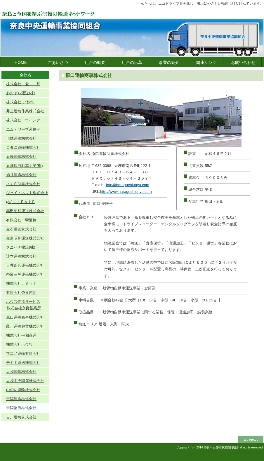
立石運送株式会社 (21, 229)
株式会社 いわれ (20, 102)
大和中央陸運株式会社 (25, 380)
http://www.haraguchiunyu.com (126, 191)
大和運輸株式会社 (21, 371)
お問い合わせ (243, 62)
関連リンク (206, 62)
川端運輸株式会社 (21, 138)
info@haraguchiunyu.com (127, 185)
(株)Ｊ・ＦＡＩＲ (20, 202)
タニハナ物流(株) (20, 247)
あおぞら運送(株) (20, 93)
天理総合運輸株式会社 (25, 265)
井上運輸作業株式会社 (25, 111)
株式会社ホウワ (19, 344)
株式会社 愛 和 (23, 84)
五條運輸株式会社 (21, 156)
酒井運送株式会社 (21, 174)
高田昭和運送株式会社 (25, 211)
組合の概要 (95, 62)
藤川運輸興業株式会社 (25, 326)
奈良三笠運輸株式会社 (25, 274)
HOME (21, 62)
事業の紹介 (169, 62)
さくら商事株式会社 (23, 183)
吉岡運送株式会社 (21, 399)
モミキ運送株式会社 (23, 362)
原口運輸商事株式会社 (25, 317)
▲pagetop (251, 439)
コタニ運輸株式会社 (23, 147)
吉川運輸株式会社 (21, 417)
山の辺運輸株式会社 (23, 389)
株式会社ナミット (21, 283)
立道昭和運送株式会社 (25, 238)
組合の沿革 (132, 62)
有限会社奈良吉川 (21, 292)
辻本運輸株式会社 (21, 256)
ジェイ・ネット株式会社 (27, 193)
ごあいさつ (58, 62)
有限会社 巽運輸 (21, 220)
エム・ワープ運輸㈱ (23, 129)
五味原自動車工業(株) (24, 165)
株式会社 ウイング (23, 120)
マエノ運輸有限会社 (23, 353)
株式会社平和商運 (21, 335)
